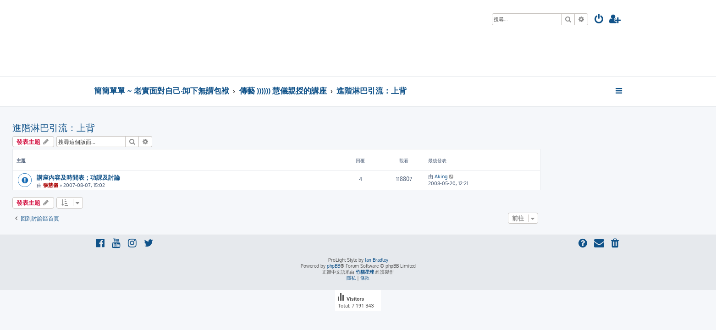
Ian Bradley (376, 260)
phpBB (333, 266)
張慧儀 (132, 185)
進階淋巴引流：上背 (135, 127)
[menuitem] (599, 20)
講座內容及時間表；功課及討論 (160, 177)
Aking (522, 176)
